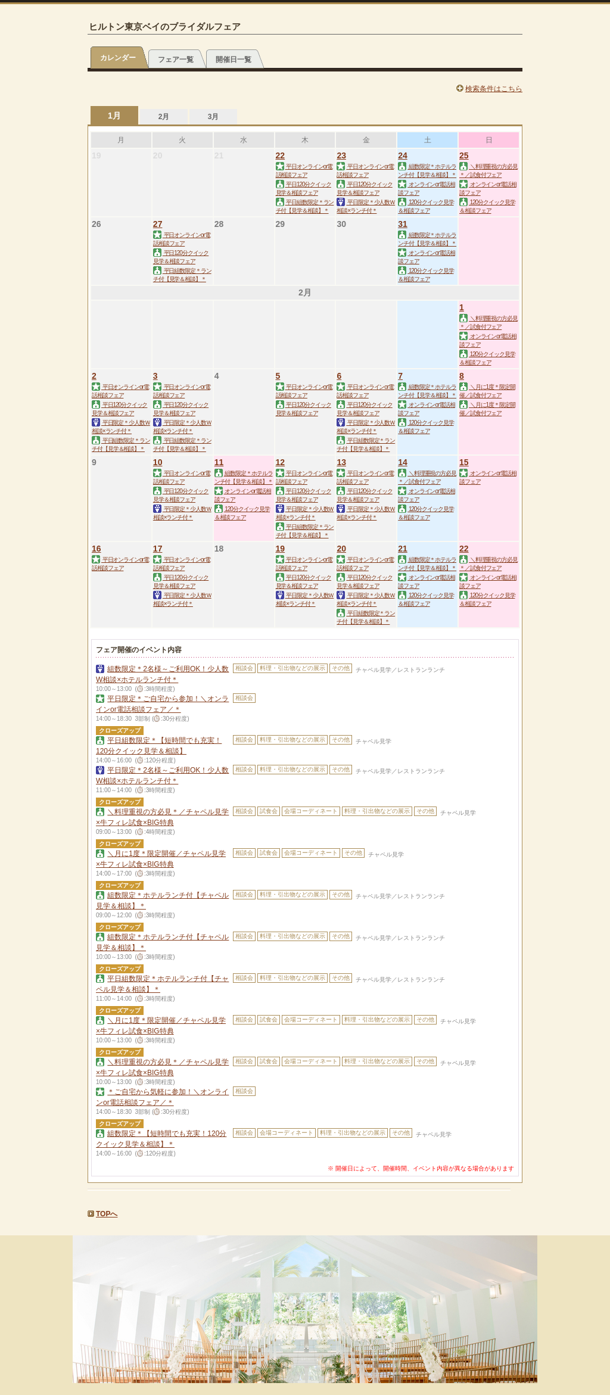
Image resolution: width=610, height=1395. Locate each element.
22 (280, 155)
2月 (164, 117)
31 (402, 224)
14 (402, 462)
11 (219, 462)
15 (464, 462)
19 (280, 548)
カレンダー (118, 58)
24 (402, 155)
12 (280, 462)
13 (341, 462)
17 (158, 548)
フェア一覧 (176, 59)
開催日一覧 (233, 59)
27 (158, 224)
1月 (114, 115)
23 (341, 155)
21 (402, 548)
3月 (213, 117)
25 (464, 155)
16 (96, 548)
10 (158, 462)
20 (341, 548)
